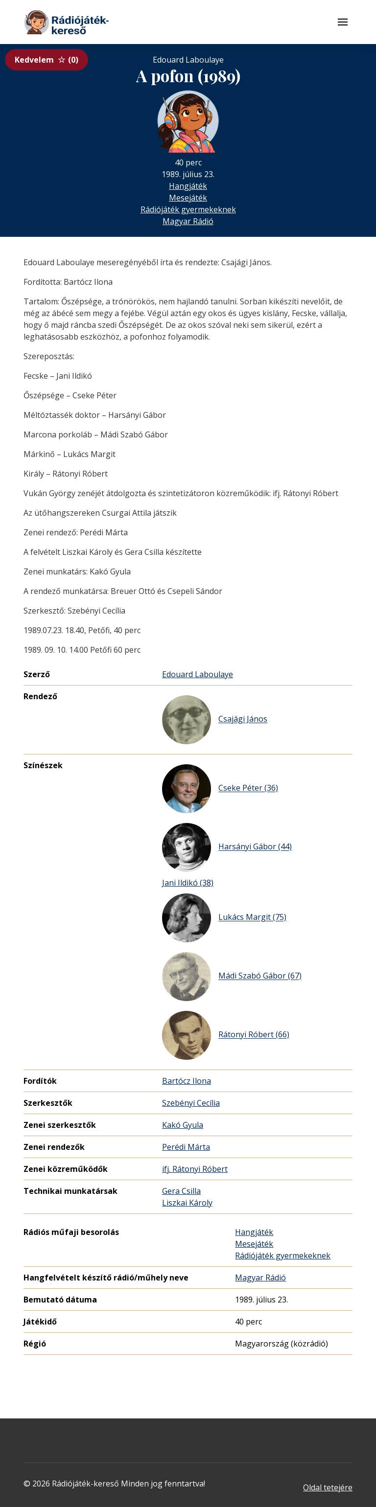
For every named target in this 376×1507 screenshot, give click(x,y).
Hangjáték (188, 186)
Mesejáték (188, 197)
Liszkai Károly (187, 1202)
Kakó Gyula (182, 1124)
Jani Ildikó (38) (187, 882)
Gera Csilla (181, 1191)
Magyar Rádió (188, 221)
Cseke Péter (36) (220, 788)
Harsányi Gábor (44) (227, 847)
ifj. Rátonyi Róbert (195, 1169)
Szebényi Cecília (191, 1102)
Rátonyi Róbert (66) (225, 1035)
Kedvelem (46, 60)
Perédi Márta (186, 1147)
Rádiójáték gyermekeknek (188, 209)
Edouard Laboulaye (197, 674)
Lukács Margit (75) (224, 917)
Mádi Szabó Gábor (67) (232, 976)
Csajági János (214, 719)
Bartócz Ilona (186, 1080)
